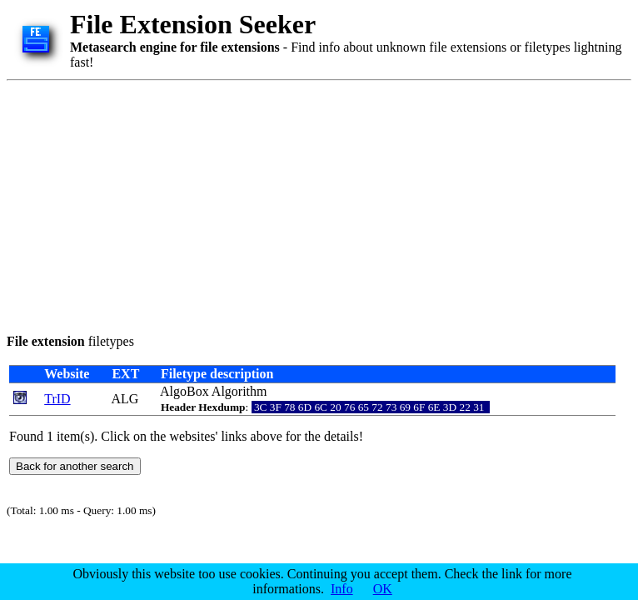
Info (342, 589)
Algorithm (239, 391)
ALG (125, 399)
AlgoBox (184, 391)
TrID (57, 399)
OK (382, 589)
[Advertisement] (225, 204)
